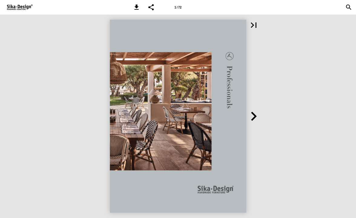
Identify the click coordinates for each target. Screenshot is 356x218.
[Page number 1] (178, 7)
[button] (136, 7)
